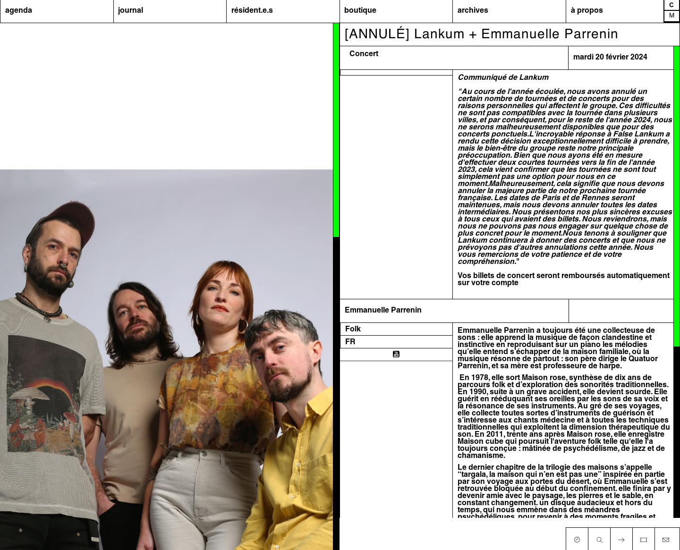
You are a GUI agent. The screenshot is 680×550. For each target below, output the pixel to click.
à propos (587, 11)
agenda (18, 11)
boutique (360, 11)
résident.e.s (252, 11)
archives (473, 11)
